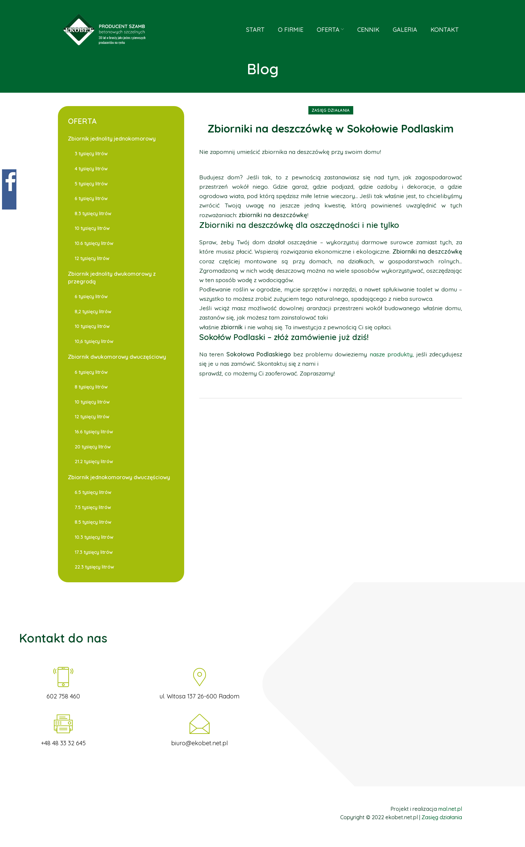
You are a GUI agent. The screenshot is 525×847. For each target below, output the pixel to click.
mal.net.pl (450, 809)
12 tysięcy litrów (92, 258)
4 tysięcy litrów (91, 169)
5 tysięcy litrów (91, 184)
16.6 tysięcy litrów (94, 432)
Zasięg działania (331, 110)
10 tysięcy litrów (92, 228)
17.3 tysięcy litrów (94, 552)
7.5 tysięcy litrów (93, 507)
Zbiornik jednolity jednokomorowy (112, 138)
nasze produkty (391, 354)
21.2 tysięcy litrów (94, 461)
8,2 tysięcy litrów (93, 312)
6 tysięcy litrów (91, 198)
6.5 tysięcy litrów (93, 492)
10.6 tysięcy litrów (94, 243)
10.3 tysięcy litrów (94, 537)
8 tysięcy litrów (91, 387)
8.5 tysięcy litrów (93, 522)
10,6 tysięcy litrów (94, 341)
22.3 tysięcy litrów (94, 567)
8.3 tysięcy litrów (93, 213)
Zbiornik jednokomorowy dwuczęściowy (119, 477)
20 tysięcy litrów (93, 447)
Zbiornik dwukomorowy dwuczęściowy (117, 356)
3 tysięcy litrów (91, 154)
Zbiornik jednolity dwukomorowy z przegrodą (112, 277)
